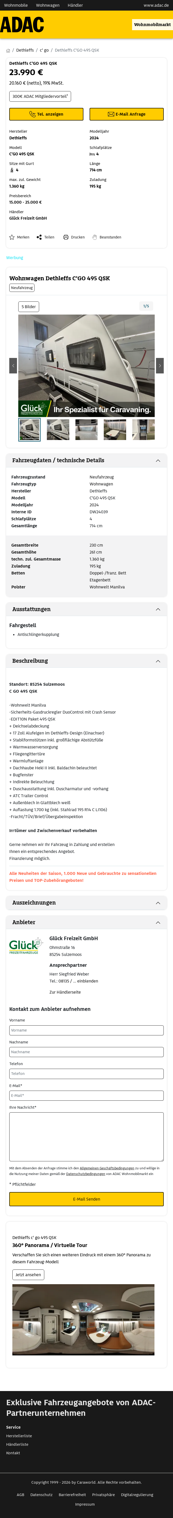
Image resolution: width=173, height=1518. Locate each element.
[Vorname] (86, 1030)
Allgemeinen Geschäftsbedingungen (107, 1168)
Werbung (14, 257)
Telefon (16, 1063)
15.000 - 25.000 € (25, 202)
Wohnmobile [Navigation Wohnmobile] (16, 5)
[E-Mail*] (86, 1096)
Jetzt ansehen (28, 1274)
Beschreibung (30, 661)
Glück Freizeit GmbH (28, 218)
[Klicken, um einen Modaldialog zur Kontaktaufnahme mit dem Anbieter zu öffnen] (127, 114)
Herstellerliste (19, 1436)
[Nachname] (86, 1052)
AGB (20, 1494)
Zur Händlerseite (65, 992)
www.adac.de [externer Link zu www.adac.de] (156, 5)
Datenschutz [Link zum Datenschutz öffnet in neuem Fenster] (41, 1494)
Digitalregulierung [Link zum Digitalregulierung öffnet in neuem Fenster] (137, 1494)
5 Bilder (29, 306)
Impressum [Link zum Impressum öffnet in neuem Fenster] (85, 1504)
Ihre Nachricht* (22, 1107)
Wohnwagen (101, 484)
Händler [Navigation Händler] (75, 5)
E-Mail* (15, 1085)
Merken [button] (23, 237)
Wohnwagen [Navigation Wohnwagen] (47, 5)
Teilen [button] (49, 237)
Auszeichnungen (34, 902)
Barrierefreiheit (72, 1494)
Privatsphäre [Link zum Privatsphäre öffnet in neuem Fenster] (103, 1494)
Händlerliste (17, 1444)
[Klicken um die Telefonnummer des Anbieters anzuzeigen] (46, 114)
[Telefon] (86, 1074)
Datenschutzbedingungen (85, 1174)
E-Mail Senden (86, 1199)
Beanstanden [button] (110, 237)
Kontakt (13, 1453)
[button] (13, 365)
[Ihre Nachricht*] (86, 1136)
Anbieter (23, 922)
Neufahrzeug (102, 477)
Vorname (17, 1020)
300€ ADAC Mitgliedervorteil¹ (40, 96)
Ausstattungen (31, 609)
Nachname (18, 1042)
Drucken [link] (78, 237)
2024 (94, 505)
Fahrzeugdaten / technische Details (58, 460)
